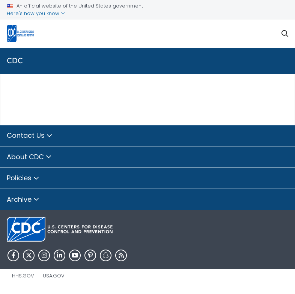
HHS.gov (23, 275)
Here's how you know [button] (36, 13)
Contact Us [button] (30, 136)
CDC (15, 61)
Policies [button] (23, 178)
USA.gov (54, 275)
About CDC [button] (29, 157)
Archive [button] (23, 200)
